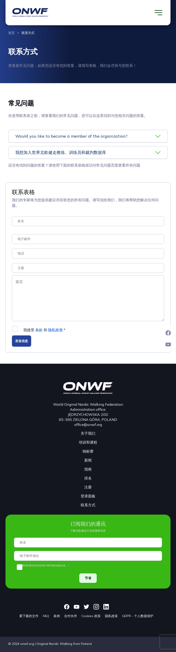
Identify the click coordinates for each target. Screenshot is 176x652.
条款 (39, 330)
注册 (88, 487)
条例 (56, 616)
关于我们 (88, 433)
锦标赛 (88, 451)
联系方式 (28, 33)
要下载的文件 (28, 616)
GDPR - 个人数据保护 (137, 616)
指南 (88, 469)
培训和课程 (88, 442)
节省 (88, 578)
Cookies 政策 (91, 616)
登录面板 (88, 496)
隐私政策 (55, 330)
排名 (88, 478)
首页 (11, 33)
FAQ (46, 616)
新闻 (88, 460)
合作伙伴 (70, 616)
